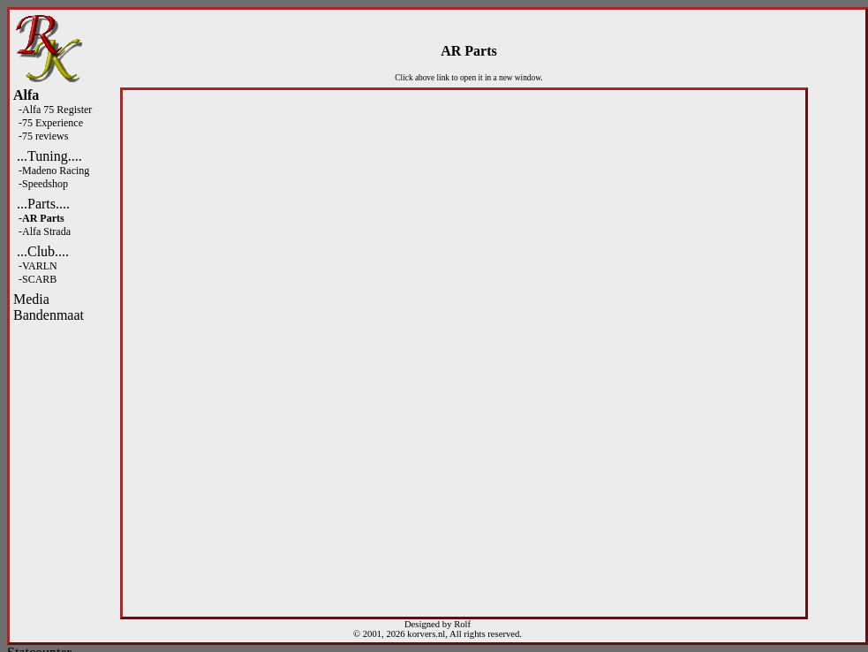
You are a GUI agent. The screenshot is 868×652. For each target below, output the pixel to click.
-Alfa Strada (42, 231)
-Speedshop (40, 184)
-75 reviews (40, 136)
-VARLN (35, 266)
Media (31, 299)
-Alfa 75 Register (52, 109)
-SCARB (35, 279)
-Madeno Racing (51, 170)
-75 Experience (48, 123)
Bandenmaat (48, 314)
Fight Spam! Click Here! (19, 323)
